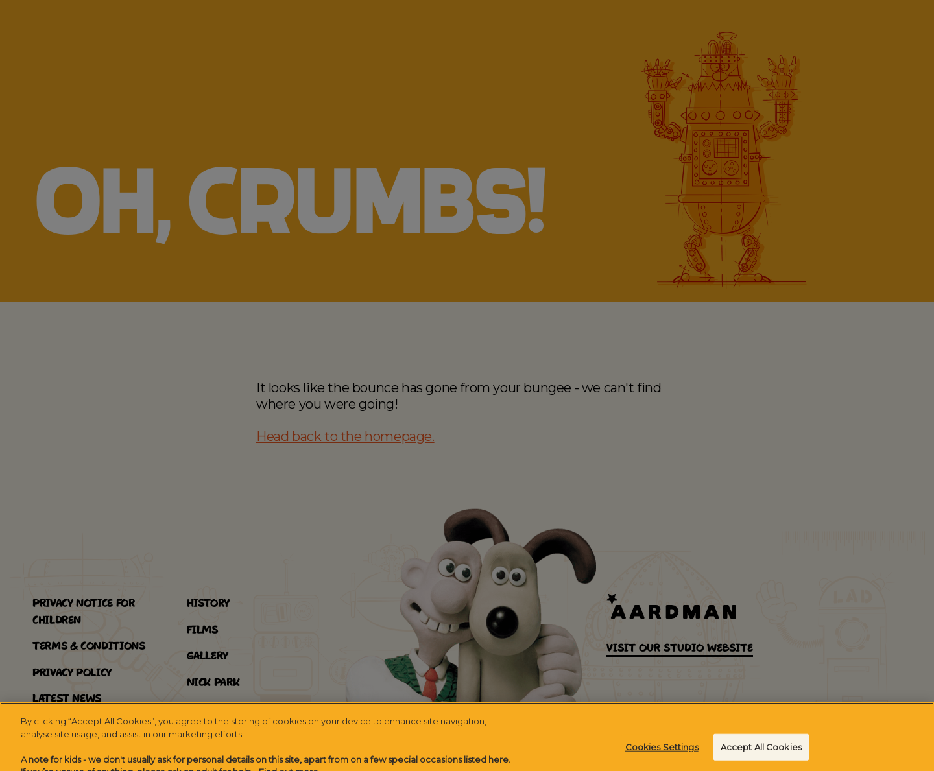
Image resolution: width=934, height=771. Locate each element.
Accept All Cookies (761, 751)
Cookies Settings (662, 751)
